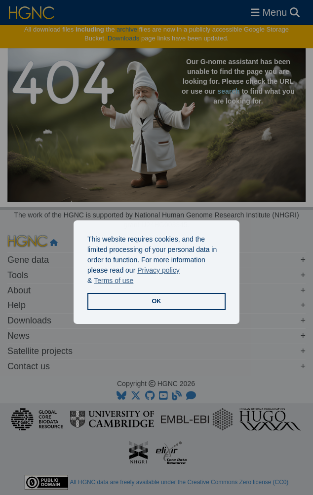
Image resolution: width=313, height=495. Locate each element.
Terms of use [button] (113, 280)
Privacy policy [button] (158, 270)
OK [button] (156, 301)
